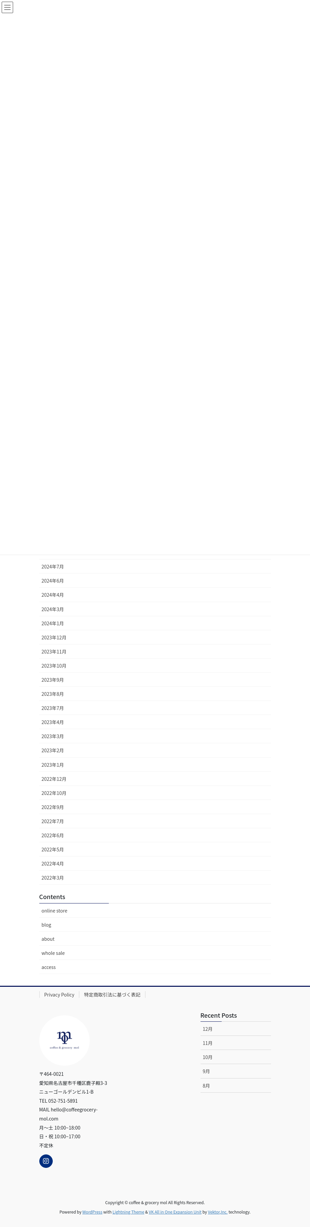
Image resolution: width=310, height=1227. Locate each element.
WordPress (92, 1212)
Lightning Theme (128, 1212)
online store (55, 910)
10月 (208, 1057)
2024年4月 (53, 594)
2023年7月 (53, 708)
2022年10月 (54, 793)
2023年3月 (53, 736)
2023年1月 (53, 764)
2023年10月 (54, 665)
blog (46, 924)
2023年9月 (53, 679)
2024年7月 (53, 566)
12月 (208, 1028)
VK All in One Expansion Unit (175, 1212)
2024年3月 (53, 609)
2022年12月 (54, 778)
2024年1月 (53, 623)
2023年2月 (53, 750)
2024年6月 (53, 580)
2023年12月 (54, 637)
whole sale (53, 952)
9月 (206, 1071)
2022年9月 (53, 807)
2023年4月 (53, 722)
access (49, 967)
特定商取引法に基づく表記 (112, 994)
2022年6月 (53, 835)
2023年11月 (54, 651)
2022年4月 (53, 863)
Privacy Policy (59, 994)
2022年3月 (53, 877)
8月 (206, 1085)
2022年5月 (53, 849)
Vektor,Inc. (218, 1212)
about (48, 938)
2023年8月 (53, 693)
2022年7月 (53, 821)
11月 (208, 1043)
